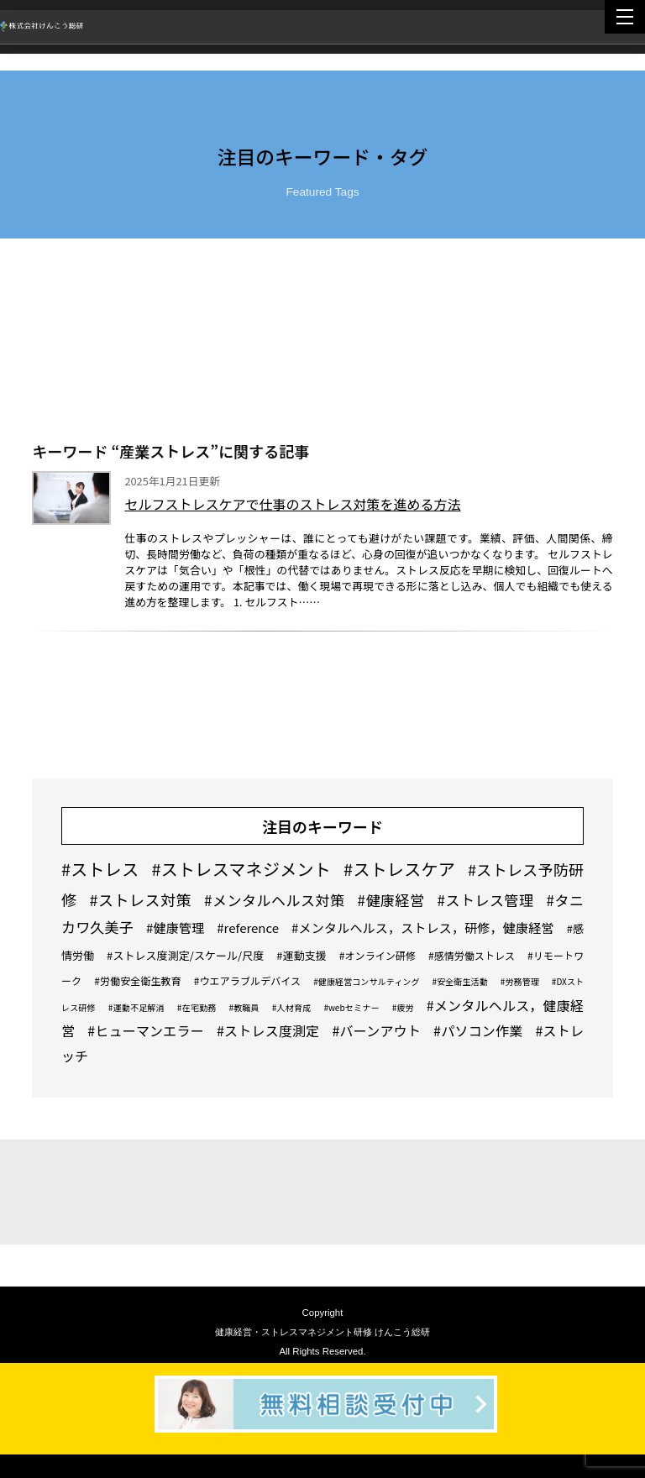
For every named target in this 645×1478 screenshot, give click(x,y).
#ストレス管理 (486, 899)
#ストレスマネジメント (241, 869)
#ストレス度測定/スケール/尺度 (185, 955)
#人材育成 (292, 1007)
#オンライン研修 (377, 955)
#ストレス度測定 (268, 1030)
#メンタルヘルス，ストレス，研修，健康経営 (422, 927)
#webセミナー (351, 1007)
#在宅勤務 (197, 1007)
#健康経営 (391, 899)
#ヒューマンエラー (145, 1030)
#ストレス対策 (140, 899)
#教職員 (243, 1007)
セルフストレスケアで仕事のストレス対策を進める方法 (292, 504)
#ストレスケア (399, 869)
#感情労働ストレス (471, 955)
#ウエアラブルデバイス (247, 980)
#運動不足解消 (136, 1007)
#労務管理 (520, 981)
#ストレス (100, 869)
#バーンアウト (377, 1030)
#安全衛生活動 (459, 981)
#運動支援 (301, 955)
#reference (248, 927)
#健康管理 (175, 927)
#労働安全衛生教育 (137, 980)
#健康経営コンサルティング (366, 981)
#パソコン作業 (477, 1030)
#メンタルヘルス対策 (274, 899)
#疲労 (403, 1007)
